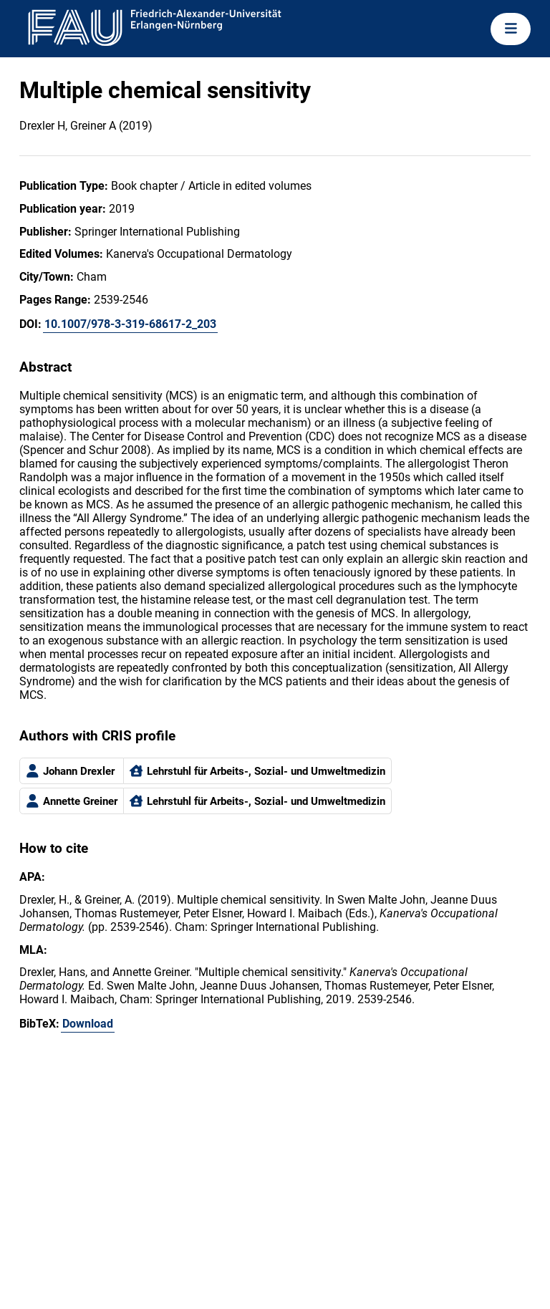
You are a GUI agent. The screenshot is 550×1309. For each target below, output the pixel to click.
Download (87, 1023)
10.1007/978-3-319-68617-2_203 (130, 324)
